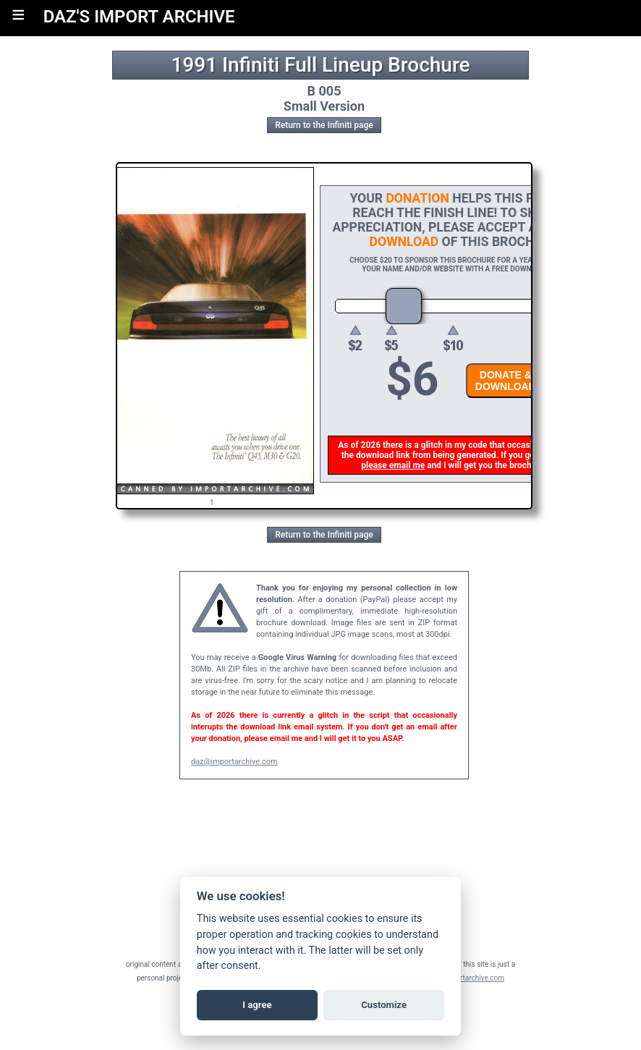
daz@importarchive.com (234, 761)
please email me (393, 465)
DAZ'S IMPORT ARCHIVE (139, 17)
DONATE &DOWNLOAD (506, 380)
